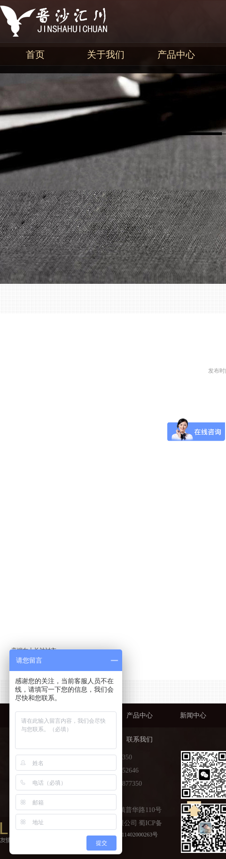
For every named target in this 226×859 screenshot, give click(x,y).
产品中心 (176, 54)
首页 (35, 54)
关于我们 (106, 54)
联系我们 (139, 739)
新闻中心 (193, 715)
